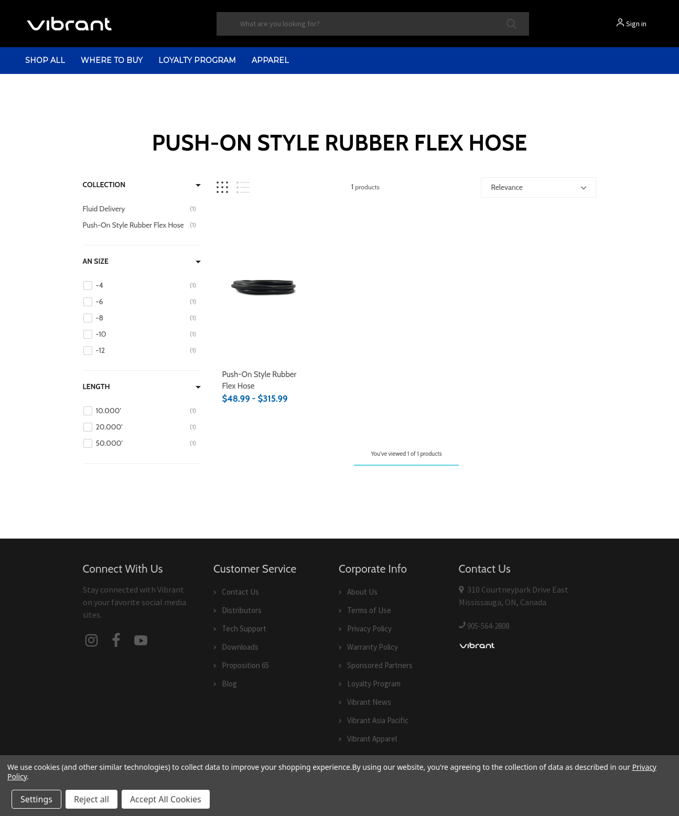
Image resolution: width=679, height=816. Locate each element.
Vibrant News (369, 702)
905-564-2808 (488, 626)
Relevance (506, 187)
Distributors (242, 610)
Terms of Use (369, 610)
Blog (229, 684)
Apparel (270, 60)
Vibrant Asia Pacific (377, 720)
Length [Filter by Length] (96, 386)
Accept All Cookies (165, 799)
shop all (45, 60)
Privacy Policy (369, 629)
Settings (36, 799)
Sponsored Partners (380, 665)
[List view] (243, 187)
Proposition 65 (245, 665)
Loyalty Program (197, 60)
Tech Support (244, 629)
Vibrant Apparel (372, 739)
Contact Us (240, 592)
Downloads (240, 647)
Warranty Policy (372, 647)
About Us (362, 592)
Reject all (91, 799)
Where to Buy (112, 60)
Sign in (636, 23)
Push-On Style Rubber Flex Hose (259, 380)
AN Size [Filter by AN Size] (96, 261)
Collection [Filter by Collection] (104, 184)
